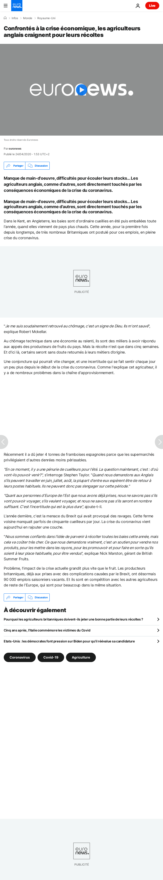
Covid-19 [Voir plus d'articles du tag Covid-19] (50, 657)
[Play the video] (81, 90)
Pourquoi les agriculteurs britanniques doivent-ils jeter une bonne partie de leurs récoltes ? (73, 619)
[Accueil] (5, 18)
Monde (27, 18)
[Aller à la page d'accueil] (16, 5)
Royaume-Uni (46, 18)
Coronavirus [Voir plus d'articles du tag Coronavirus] (20, 657)
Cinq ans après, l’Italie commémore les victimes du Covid (47, 630)
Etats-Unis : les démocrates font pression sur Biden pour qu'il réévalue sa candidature (69, 641)
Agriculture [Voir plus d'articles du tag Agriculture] (81, 657)
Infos (15, 18)
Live (152, 5)
